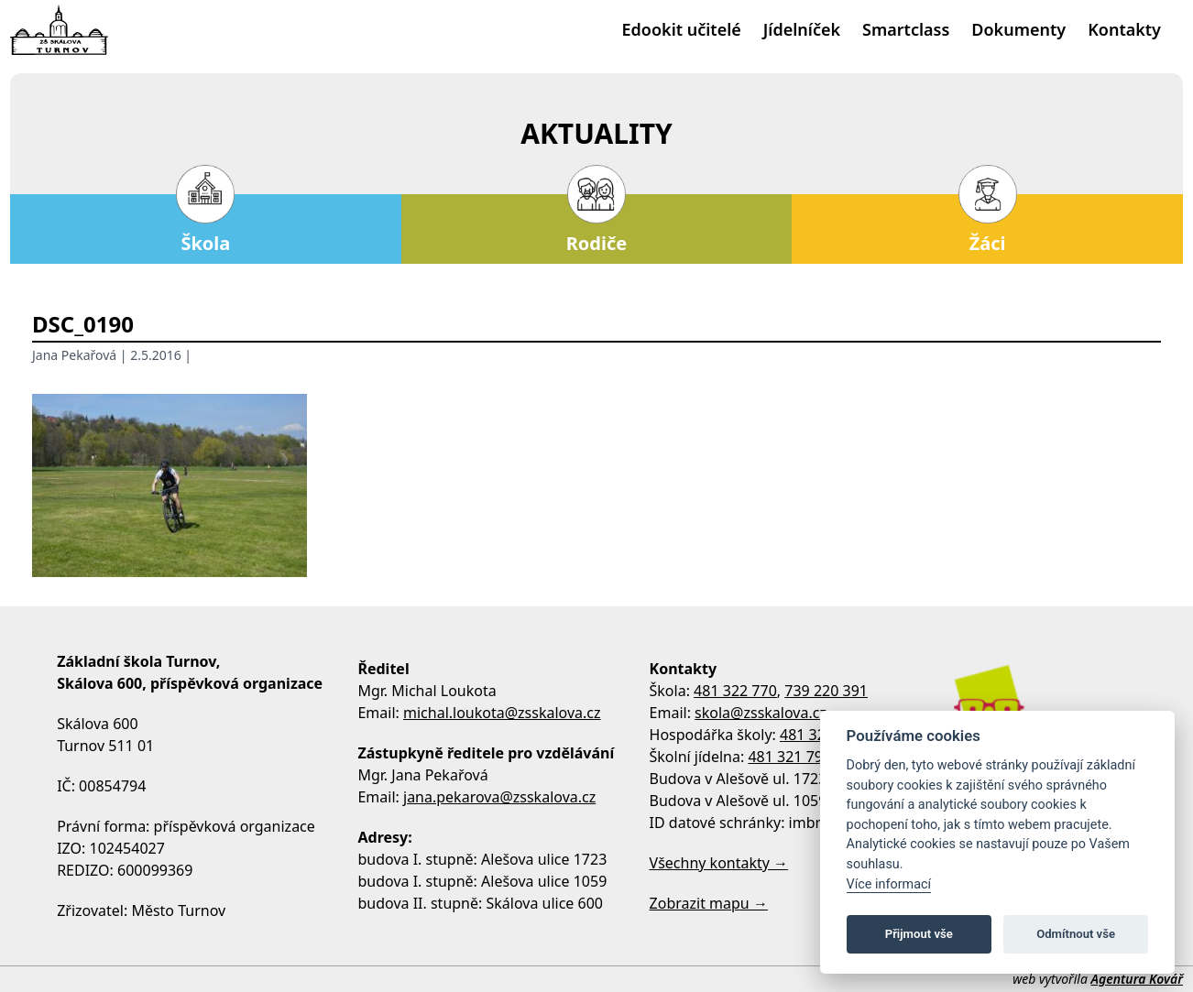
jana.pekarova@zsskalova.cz (499, 797)
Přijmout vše (919, 934)
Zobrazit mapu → (709, 903)
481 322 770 (735, 691)
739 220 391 (826, 691)
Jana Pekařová (74, 355)
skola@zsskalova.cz (760, 713)
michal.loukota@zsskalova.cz (502, 713)
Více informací (889, 884)
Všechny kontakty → (719, 863)
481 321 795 (789, 757)
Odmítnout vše (1075, 934)
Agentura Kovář (1137, 978)
